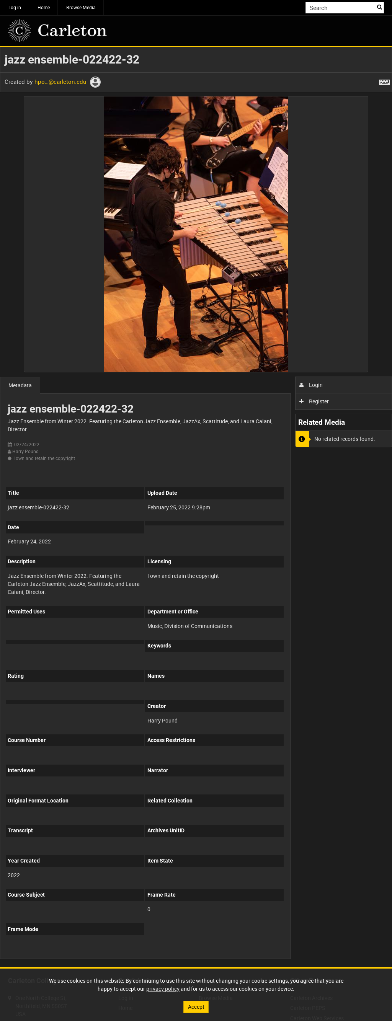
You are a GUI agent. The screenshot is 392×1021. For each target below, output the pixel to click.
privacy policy (163, 988)
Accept (196, 1006)
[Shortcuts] (384, 81)
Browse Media (81, 7)
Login (311, 384)
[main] (196, 507)
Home (44, 7)
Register (314, 401)
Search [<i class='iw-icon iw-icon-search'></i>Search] (379, 7)
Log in (14, 7)
